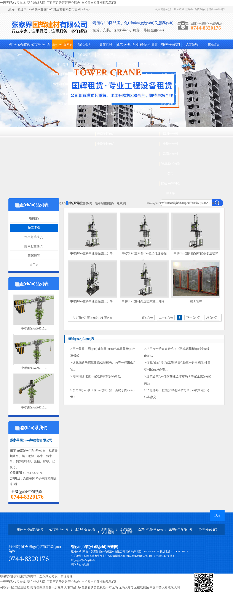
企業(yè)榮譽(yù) (149, 89)
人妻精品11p (72, 587)
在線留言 (214, 44)
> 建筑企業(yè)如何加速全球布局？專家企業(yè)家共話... (177, 380)
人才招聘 (192, 44)
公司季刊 (127, 74)
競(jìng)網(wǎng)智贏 (83, 560)
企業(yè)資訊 (84, 64)
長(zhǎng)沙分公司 (170, 59)
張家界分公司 (170, 74)
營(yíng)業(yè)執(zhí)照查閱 (94, 547)
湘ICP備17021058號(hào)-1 (140, 555)
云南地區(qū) (105, 133)
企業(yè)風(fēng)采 (127, 49)
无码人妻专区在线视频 (134, 587)
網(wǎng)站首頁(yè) (19, 49)
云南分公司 (170, 153)
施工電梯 (62, 64)
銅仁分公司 (170, 123)
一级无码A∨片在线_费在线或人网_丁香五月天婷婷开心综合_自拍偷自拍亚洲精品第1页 (58, 2)
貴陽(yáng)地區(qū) (106, 118)
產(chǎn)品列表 (62, 44)
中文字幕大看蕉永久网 (165, 587)
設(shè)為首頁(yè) (196, 9)
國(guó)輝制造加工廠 (170, 188)
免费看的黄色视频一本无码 (99, 587)
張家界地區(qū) (106, 74)
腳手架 (62, 104)
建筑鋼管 (62, 94)
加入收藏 (179, 9)
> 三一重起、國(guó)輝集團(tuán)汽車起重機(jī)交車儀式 (103, 352)
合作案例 (106, 44)
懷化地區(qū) (105, 94)
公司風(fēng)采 (127, 64)
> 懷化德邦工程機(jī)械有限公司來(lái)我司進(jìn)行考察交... (176, 394)
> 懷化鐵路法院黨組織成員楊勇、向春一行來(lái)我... (102, 366)
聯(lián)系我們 (217, 9)
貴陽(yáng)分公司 (171, 108)
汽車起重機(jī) (62, 74)
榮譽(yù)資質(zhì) (148, 49)
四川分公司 (170, 133)
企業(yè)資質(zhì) (149, 69)
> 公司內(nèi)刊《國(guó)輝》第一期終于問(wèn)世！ (102, 394)
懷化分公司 (170, 94)
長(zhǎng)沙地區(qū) (105, 59)
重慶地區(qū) (105, 143)
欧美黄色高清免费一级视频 (45, 587)
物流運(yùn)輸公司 (170, 168)
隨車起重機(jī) (62, 84)
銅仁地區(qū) (105, 104)
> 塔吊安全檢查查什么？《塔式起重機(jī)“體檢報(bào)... (176, 352)
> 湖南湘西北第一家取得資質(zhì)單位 (95, 376)
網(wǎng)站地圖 (80, 564)
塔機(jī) (62, 54)
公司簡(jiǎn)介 (163, 9)
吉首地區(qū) (105, 84)
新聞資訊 (84, 44)
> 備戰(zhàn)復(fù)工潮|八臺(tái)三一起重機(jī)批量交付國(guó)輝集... (177, 366)
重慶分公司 (170, 143)
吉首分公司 (170, 84)
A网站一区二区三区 (13, 587)
